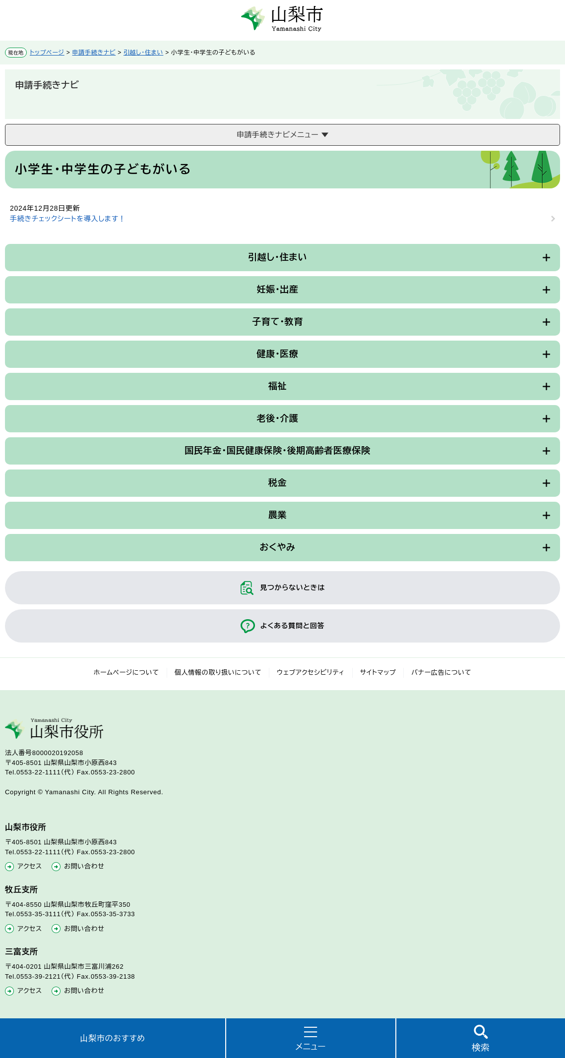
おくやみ (277, 547)
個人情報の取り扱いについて (218, 672)
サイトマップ (378, 672)
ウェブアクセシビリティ (311, 672)
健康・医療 (277, 354)
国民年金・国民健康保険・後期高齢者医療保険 (278, 451)
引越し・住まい (143, 52)
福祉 (277, 386)
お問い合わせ (84, 866)
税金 (277, 483)
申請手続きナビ (94, 52)
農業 (277, 515)
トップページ (47, 52)
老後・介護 (277, 418)
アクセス (29, 866)
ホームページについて (126, 672)
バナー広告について (441, 672)
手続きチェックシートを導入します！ (68, 219)
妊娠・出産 (277, 289)
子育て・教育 (277, 322)
